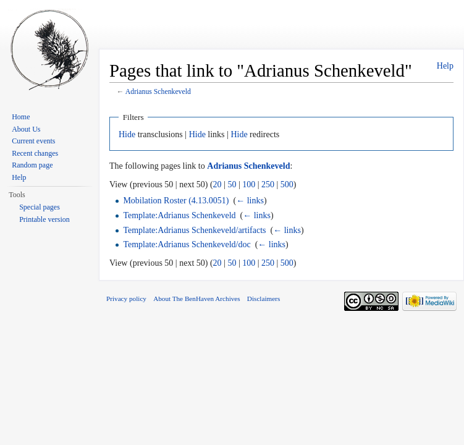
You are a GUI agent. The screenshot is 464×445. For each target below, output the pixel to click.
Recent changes (35, 153)
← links (250, 200)
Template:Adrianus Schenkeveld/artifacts (194, 230)
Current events (33, 141)
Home (21, 116)
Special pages (39, 207)
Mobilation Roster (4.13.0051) (176, 200)
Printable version (44, 219)
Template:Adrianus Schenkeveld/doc (186, 244)
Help (445, 65)
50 (231, 184)
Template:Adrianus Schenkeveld (179, 215)
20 (217, 184)
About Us (26, 129)
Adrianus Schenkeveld (158, 92)
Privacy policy (126, 298)
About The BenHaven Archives (196, 298)
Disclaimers (263, 298)
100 (248, 184)
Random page (32, 165)
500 (287, 184)
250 (267, 184)
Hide (127, 134)
